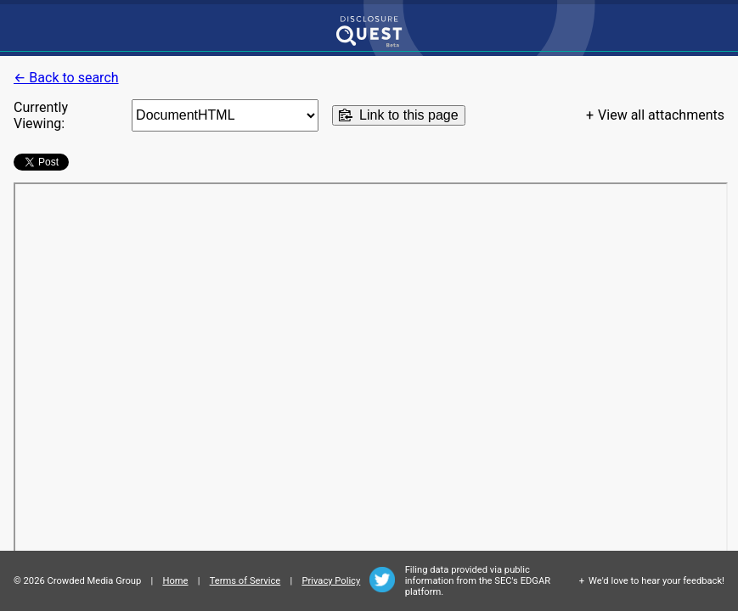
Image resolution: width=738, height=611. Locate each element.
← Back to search (66, 78)
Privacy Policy (330, 580)
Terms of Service (245, 580)
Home (175, 580)
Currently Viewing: (41, 115)
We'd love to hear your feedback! (656, 580)
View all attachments (661, 115)
